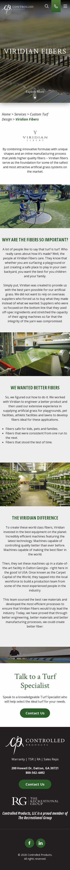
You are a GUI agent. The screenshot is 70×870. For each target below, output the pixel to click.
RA (39, 759)
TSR (31, 759)
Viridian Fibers (27, 119)
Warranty (18, 759)
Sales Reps (51, 759)
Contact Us (35, 713)
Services (20, 114)
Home (6, 114)
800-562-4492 (35, 773)
